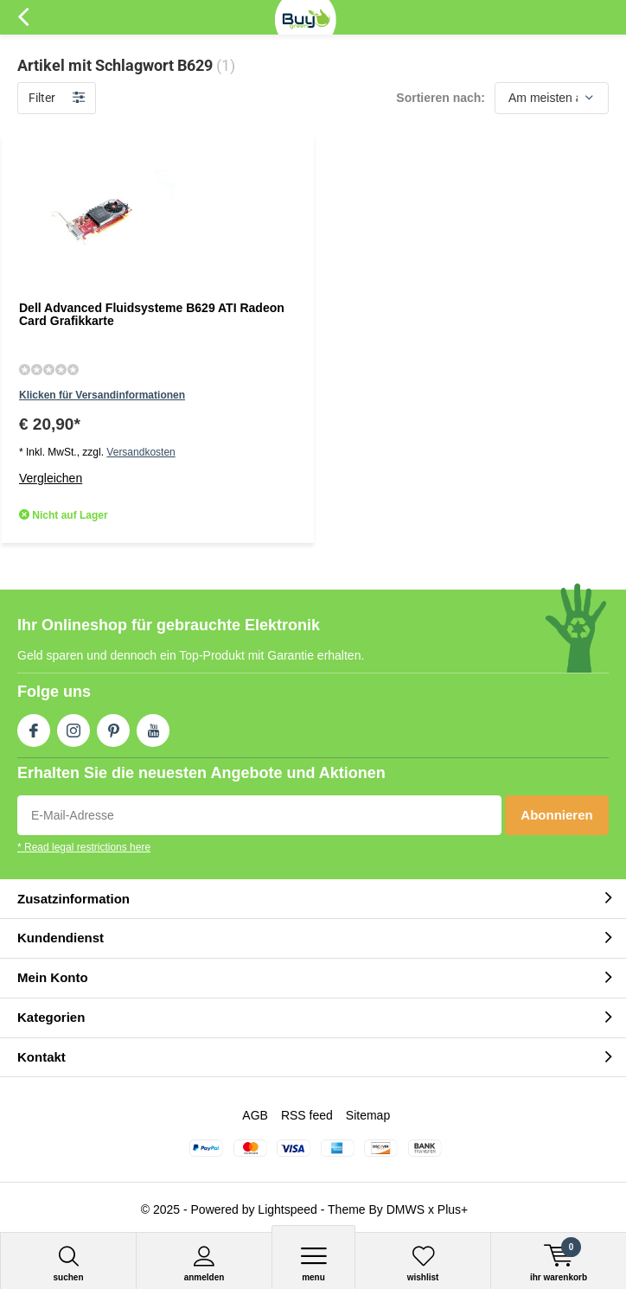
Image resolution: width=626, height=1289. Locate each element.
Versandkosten (140, 452)
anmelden (204, 1263)
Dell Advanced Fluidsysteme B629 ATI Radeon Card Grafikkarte (151, 315)
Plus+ (453, 1209)
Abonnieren (556, 814)
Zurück (23, 17)
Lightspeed (287, 1209)
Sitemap (368, 1115)
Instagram (73, 727)
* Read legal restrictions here (83, 847)
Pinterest (113, 727)
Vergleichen (50, 478)
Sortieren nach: (440, 98)
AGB (255, 1115)
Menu (313, 1263)
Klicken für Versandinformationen (102, 395)
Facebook (33, 727)
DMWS (405, 1209)
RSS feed (307, 1115)
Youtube (153, 727)
